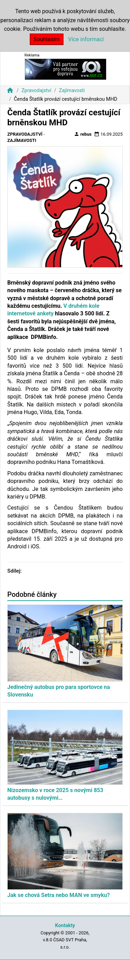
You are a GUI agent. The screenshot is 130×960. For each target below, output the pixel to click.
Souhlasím (47, 39)
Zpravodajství (36, 90)
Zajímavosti (72, 90)
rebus (83, 134)
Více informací (86, 39)
